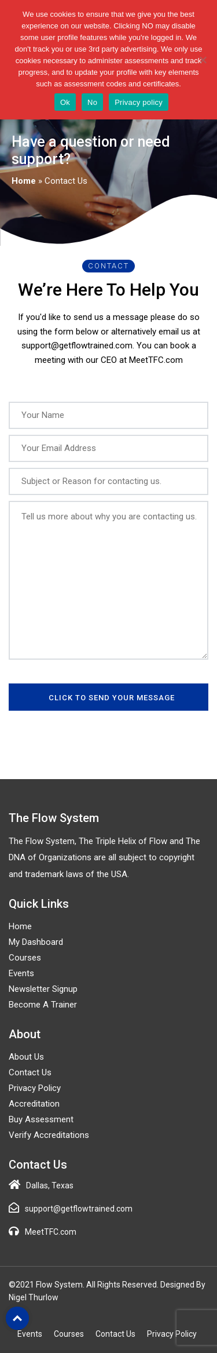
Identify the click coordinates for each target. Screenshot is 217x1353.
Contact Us (30, 1072)
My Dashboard (36, 942)
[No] (202, 60)
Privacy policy (139, 102)
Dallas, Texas (49, 1185)
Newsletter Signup (43, 989)
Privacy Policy (35, 1088)
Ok (65, 102)
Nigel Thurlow (33, 1297)
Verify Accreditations (49, 1135)
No (92, 102)
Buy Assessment (41, 1119)
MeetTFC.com (50, 1231)
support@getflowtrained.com (79, 1208)
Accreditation (34, 1104)
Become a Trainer (43, 1004)
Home (24, 181)
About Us (26, 1057)
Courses (25, 957)
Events (21, 973)
